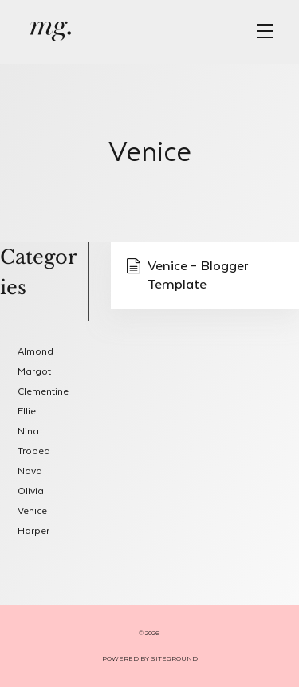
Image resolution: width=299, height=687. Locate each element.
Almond (35, 352)
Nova (30, 471)
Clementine (43, 392)
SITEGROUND (174, 658)
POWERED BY (126, 658)
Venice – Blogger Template (187, 275)
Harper (33, 531)
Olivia (31, 491)
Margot (34, 372)
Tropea (34, 451)
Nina (28, 431)
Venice (32, 511)
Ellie (27, 411)
